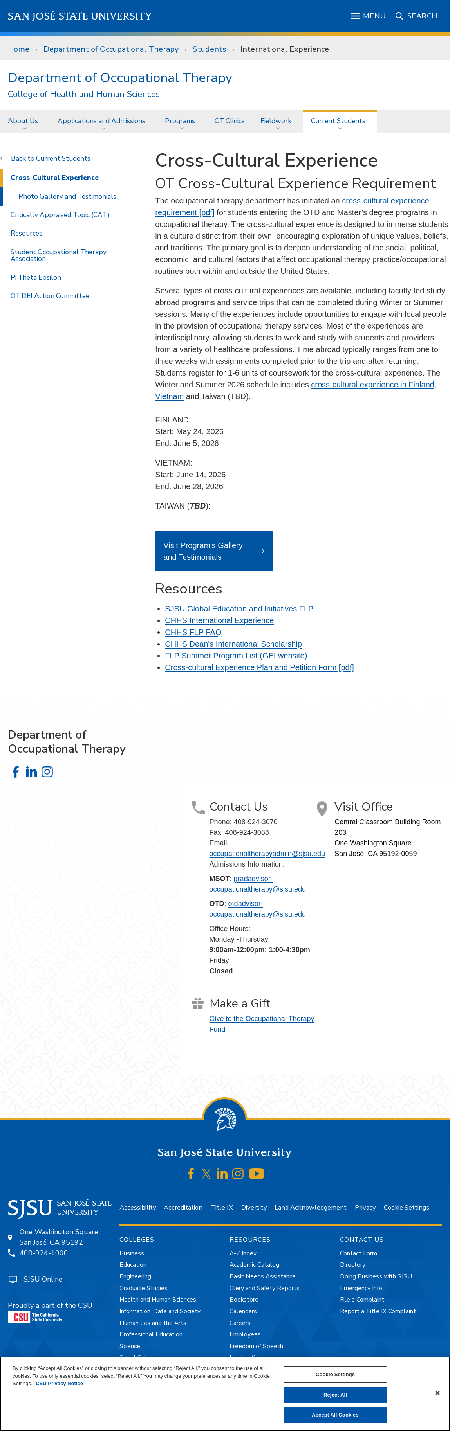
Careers (240, 1323)
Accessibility (137, 1207)
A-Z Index (243, 1253)
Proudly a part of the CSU (50, 1312)
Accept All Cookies (335, 1415)
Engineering (135, 1276)
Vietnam (169, 396)
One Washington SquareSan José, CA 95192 (59, 1237)
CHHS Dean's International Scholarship (233, 644)
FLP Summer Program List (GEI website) (236, 655)
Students (209, 49)
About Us (23, 121)
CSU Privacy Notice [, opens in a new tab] (59, 1383)
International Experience (284, 49)
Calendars (243, 1311)
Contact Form (358, 1253)
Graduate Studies (143, 1288)
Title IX (222, 1207)
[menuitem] (25, 121)
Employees (245, 1334)
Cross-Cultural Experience (55, 177)
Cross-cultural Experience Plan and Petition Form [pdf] (259, 667)
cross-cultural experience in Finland (372, 384)
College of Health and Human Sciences (84, 94)
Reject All (335, 1395)
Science (129, 1346)
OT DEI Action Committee (50, 295)
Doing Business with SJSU (376, 1276)
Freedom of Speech (256, 1346)
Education (132, 1264)
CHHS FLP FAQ (193, 632)
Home (18, 49)
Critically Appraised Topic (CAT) (60, 214)
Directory (352, 1264)
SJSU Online (43, 1279)
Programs (180, 121)
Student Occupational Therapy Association (59, 255)
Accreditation (183, 1207)
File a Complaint (362, 1299)
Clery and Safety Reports (265, 1288)
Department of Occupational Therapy (111, 49)
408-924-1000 (44, 1253)
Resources (26, 233)
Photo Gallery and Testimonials (67, 196)
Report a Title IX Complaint (378, 1311)
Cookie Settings (406, 1207)
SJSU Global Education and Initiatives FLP (239, 608)
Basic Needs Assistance (263, 1276)
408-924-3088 (247, 832)
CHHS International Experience (219, 620)
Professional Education (151, 1334)
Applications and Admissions (101, 121)
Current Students (338, 121)
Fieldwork (275, 121)
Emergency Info (361, 1288)
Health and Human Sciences (157, 1299)
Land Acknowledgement (311, 1207)
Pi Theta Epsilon (36, 277)
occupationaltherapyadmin (267, 854)
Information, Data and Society (160, 1311)
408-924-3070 (256, 822)
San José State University (80, 16)
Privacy (365, 1207)
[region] (225, 1394)
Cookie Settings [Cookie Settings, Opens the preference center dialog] (335, 1374)
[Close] (437, 1393)
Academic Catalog (254, 1264)
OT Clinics (230, 121)
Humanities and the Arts (152, 1323)
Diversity (254, 1207)
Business (131, 1253)
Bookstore (244, 1299)
